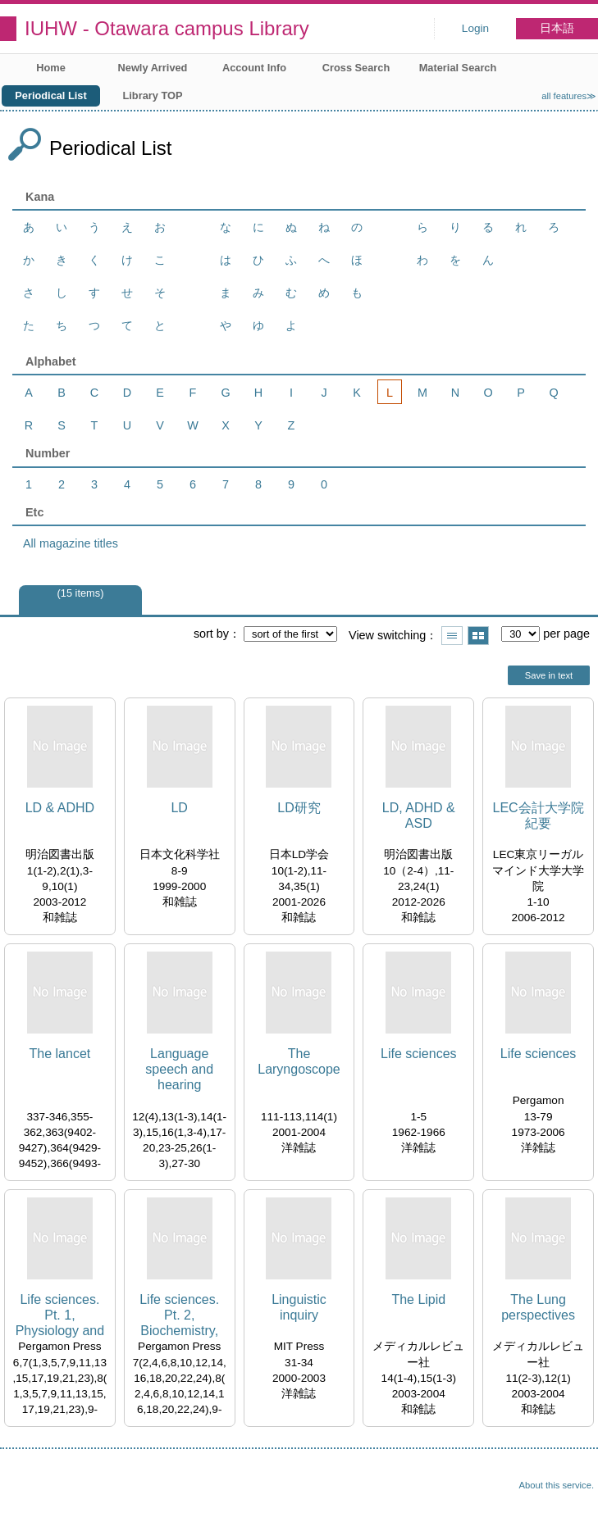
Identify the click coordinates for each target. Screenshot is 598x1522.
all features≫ (568, 96)
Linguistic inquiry (299, 1307)
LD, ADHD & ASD (418, 815)
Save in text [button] (549, 675)
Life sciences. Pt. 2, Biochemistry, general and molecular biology (179, 1316)
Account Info (254, 67)
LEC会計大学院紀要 (538, 815)
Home (51, 67)
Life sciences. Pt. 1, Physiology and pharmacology (60, 1316)
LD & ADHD (59, 808)
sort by (211, 633)
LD (179, 808)
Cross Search (356, 67)
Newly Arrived (153, 67)
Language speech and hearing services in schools (179, 1070)
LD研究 (298, 808)
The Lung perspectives (538, 1307)
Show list (452, 635)
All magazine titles (70, 543)
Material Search (458, 67)
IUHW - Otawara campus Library (167, 28)
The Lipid (418, 1299)
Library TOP (152, 95)
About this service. (556, 1485)
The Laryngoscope (299, 1061)
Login (475, 28)
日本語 (557, 28)
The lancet (60, 1054)
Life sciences (419, 1054)
